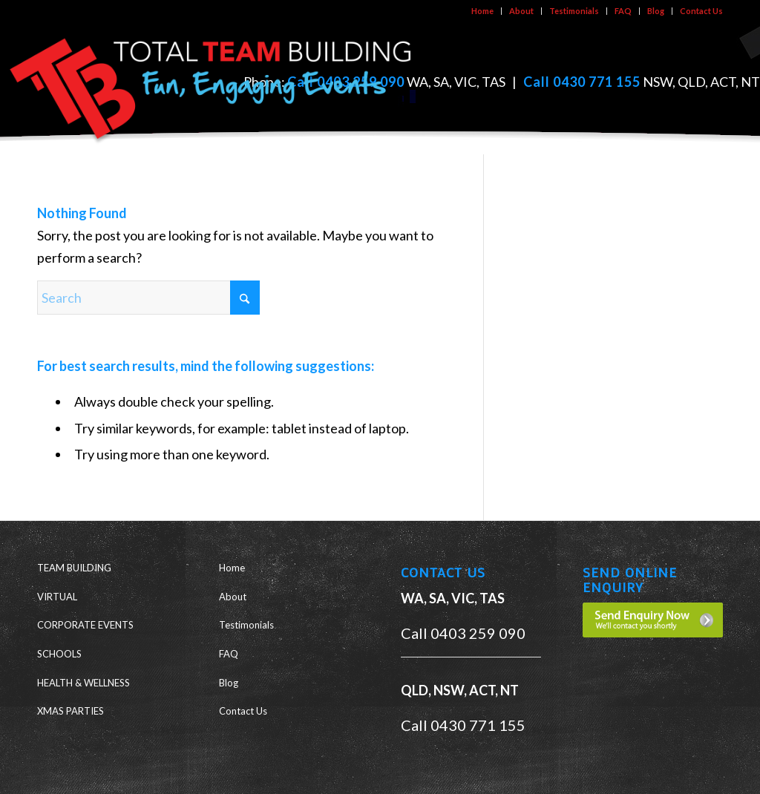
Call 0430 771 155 (582, 81)
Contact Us (701, 11)
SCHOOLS (59, 654)
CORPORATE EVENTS (85, 625)
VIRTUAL (57, 597)
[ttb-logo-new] (211, 84)
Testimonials (574, 11)
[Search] (148, 297)
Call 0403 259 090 (463, 633)
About (521, 11)
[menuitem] (483, 11)
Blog (655, 11)
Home (482, 11)
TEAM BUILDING (74, 568)
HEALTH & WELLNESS (83, 683)
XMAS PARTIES (70, 711)
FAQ (623, 11)
